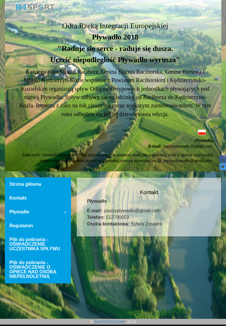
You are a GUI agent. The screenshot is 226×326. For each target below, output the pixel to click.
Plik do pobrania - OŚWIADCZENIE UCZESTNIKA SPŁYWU (35, 244)
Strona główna (25, 184)
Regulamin (21, 225)
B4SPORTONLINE (109, 321)
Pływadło (38, 211)
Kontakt (18, 198)
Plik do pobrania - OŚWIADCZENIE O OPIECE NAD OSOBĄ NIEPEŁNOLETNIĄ (33, 269)
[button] (113, 132)
